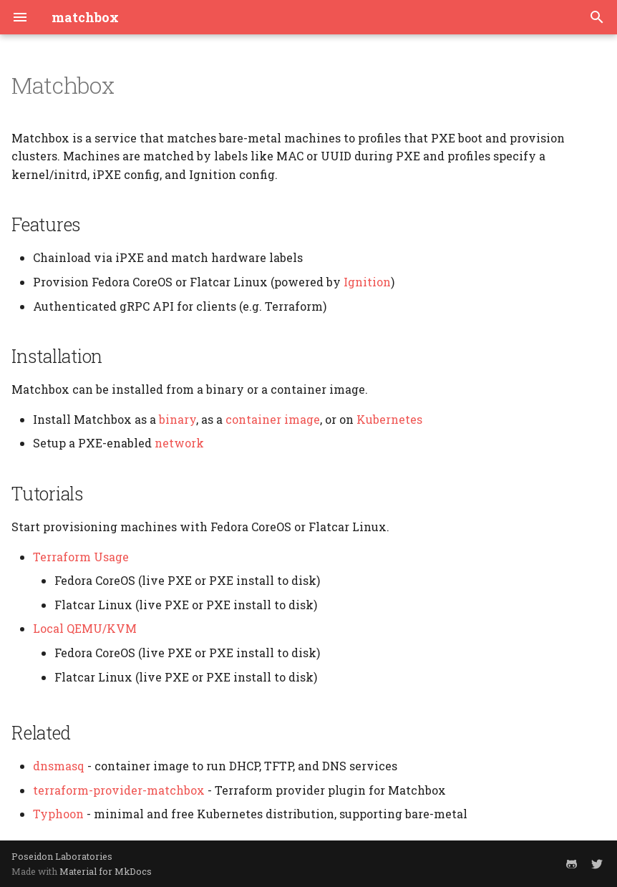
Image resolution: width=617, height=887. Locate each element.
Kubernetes (389, 419)
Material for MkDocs (105, 871)
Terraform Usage (81, 556)
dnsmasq (58, 765)
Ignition (367, 281)
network (179, 442)
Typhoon (58, 813)
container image (272, 419)
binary (177, 419)
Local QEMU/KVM (85, 628)
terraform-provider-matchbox (119, 790)
